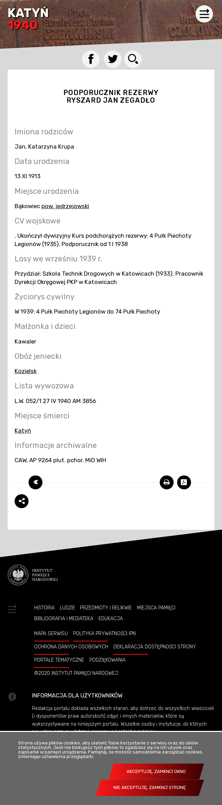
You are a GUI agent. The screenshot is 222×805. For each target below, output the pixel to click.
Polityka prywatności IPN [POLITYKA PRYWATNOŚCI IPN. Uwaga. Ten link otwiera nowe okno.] (104, 633)
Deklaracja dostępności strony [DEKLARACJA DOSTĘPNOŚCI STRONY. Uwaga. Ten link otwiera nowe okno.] (154, 646)
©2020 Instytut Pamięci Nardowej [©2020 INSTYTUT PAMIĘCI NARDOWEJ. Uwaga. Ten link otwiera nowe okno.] (76, 673)
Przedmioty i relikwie (106, 607)
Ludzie (67, 607)
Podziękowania (107, 660)
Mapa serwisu (51, 633)
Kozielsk (26, 371)
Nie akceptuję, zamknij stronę (149, 787)
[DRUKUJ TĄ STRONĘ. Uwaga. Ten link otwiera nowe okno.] (167, 482)
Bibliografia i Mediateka (63, 618)
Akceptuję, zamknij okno (156, 771)
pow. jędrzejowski (65, 206)
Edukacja (110, 618)
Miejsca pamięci (156, 607)
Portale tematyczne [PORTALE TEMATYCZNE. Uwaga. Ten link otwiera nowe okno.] (59, 660)
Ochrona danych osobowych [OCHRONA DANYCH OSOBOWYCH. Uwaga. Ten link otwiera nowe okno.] (71, 646)
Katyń (28, 19)
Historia (44, 607)
